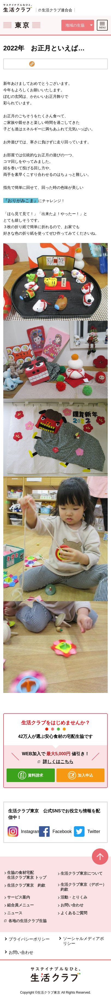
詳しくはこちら (58, 761)
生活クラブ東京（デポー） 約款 (85, 886)
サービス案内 (18, 897)
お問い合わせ (72, 905)
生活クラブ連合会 (57, 10)
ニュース (14, 913)
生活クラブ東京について (82, 873)
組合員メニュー (20, 905)
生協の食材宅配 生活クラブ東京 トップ (26, 875)
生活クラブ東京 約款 (26, 885)
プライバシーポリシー (29, 939)
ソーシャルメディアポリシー (83, 941)
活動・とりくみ (74, 897)
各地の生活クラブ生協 (27, 921)
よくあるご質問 (74, 913)
